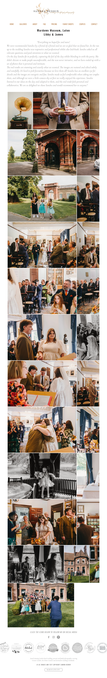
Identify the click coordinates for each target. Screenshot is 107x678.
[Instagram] (53, 637)
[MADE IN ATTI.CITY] (53, 669)
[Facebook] (48, 637)
